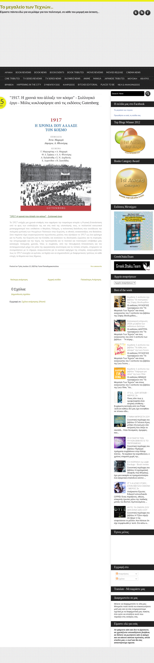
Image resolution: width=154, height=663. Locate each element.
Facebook (148, 13)
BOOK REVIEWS (23, 72)
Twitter (136, 13)
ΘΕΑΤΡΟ (144, 78)
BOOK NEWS (40, 72)
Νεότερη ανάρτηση (19, 279)
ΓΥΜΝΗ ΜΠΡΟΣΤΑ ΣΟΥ (138, 416)
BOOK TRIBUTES (75, 72)
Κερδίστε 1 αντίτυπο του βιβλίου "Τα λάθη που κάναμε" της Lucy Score (138, 347)
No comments (96, 266)
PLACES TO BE (108, 84)
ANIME (87, 78)
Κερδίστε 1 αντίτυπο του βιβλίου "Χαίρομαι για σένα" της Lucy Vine (138, 371)
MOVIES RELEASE (114, 72)
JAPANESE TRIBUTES (114, 78)
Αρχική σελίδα (54, 279)
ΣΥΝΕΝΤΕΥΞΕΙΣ (52, 84)
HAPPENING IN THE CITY (29, 84)
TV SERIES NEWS (53, 78)
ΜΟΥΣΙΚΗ (132, 78)
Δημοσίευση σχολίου (20, 294)
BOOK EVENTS (57, 72)
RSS (142, 13)
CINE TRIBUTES (12, 78)
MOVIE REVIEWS (95, 72)
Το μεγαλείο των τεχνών (123, 110)
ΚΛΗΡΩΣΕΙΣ (69, 84)
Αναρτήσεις (122, 573)
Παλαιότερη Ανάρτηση (91, 279)
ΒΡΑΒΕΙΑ (9, 84)
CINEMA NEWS (133, 72)
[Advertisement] (77, 42)
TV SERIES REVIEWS (32, 78)
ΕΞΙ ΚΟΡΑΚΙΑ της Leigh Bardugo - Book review (138, 463)
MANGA (97, 78)
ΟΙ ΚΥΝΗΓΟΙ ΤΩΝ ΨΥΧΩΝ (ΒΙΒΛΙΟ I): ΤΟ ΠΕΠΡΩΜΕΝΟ (138, 440)
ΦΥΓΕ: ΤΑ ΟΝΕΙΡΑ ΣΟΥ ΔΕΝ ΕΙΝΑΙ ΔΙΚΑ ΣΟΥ (138, 508)
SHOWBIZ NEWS (72, 78)
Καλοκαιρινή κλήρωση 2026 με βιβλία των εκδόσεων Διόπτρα (137, 323)
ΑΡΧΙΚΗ (9, 72)
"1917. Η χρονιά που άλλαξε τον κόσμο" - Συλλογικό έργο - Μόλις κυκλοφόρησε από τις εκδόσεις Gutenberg (54, 100)
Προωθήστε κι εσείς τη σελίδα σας (127, 115)
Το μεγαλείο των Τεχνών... (26, 6)
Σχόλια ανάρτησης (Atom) (33, 301)
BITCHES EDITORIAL (88, 84)
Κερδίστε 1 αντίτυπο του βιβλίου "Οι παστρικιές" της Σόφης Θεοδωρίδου (138, 299)
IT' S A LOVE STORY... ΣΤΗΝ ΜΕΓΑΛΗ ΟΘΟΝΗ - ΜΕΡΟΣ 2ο (138, 486)
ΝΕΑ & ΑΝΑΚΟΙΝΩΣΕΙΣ (129, 84)
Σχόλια (120, 578)
